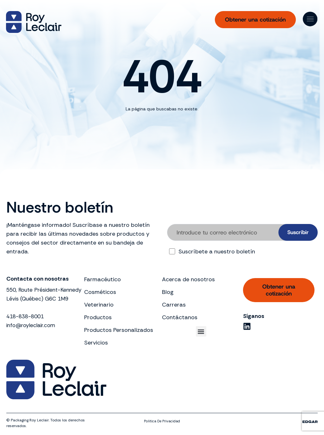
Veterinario (99, 304)
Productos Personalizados (118, 330)
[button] (201, 331)
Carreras (174, 304)
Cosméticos (100, 292)
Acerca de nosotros (188, 279)
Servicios (96, 342)
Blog (167, 292)
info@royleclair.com (32, 334)
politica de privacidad (162, 421)
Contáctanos (179, 317)
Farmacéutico (102, 279)
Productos (98, 317)
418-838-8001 (26, 325)
